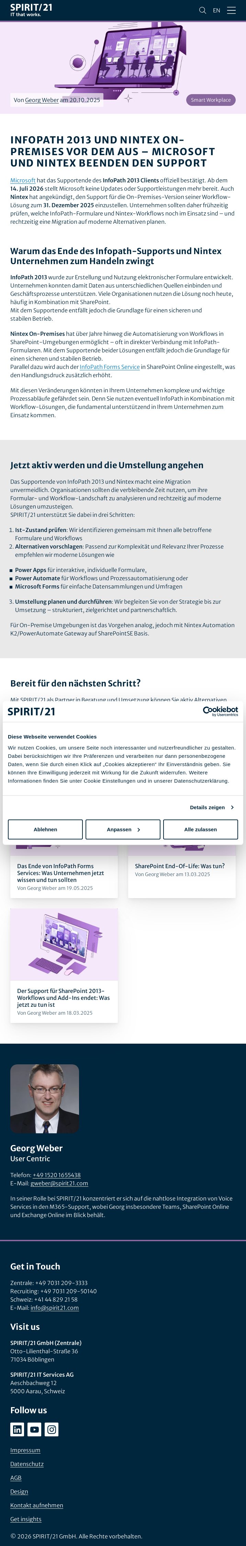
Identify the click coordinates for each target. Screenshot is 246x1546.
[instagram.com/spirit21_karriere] (51, 1429)
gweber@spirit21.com (59, 1183)
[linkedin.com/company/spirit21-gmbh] (17, 1429)
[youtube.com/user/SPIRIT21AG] (34, 1429)
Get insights (26, 1519)
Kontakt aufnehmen (36, 1505)
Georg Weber (42, 100)
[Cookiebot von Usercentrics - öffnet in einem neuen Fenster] (208, 711)
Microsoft (23, 180)
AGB (16, 1477)
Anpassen (123, 829)
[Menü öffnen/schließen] (231, 10)
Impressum (25, 1450)
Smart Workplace (211, 100)
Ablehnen (45, 829)
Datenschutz (27, 1463)
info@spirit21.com (55, 1307)
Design (19, 1491)
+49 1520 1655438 (57, 1175)
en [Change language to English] (216, 10)
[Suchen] (203, 10)
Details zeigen (207, 807)
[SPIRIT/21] (31, 10)
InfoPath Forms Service (110, 366)
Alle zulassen (200, 829)
